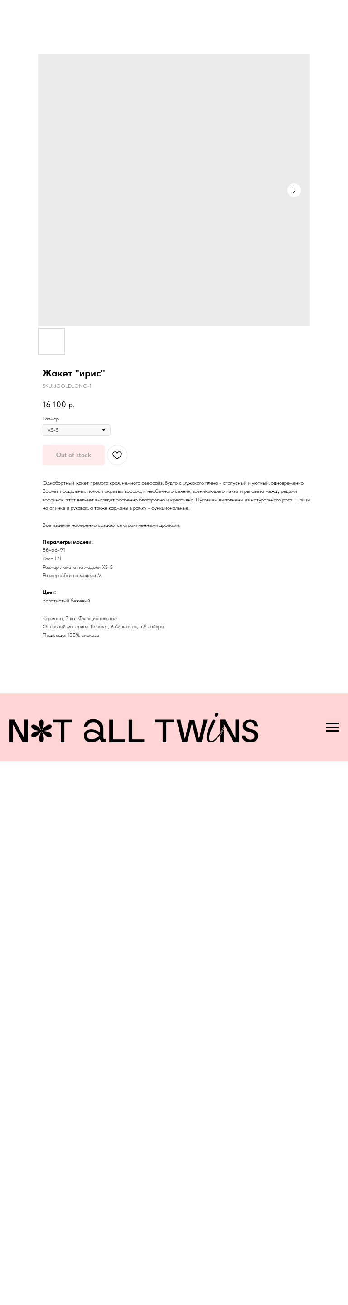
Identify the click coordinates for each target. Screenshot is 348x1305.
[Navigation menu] (332, 727)
